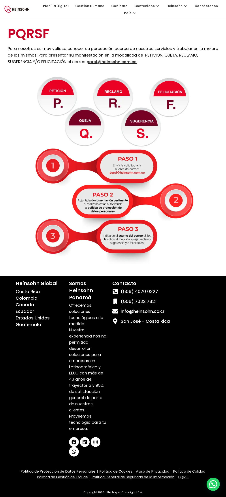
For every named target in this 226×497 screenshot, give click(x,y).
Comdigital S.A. (132, 492)
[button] (213, 484)
